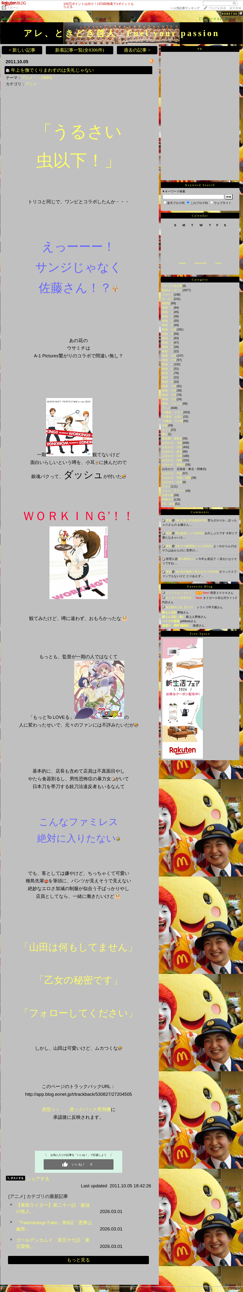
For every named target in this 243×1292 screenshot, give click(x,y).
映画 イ (168, 312)
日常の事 (168, 495)
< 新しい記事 (22, 50)
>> (185, 8)
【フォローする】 (210, 19)
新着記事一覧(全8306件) (79, 50)
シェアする (37, 1178)
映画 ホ (168, 382)
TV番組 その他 (172, 421)
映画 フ (168, 373)
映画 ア (168, 307)
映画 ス (168, 342)
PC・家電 (168, 504)
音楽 (165, 425)
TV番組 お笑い (172, 416)
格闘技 (166, 303)
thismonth (200, 263)
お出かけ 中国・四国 (176, 477)
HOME (6, 19)
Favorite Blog (200, 586)
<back (182, 263)
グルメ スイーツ (173, 491)
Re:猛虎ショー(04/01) (190, 533)
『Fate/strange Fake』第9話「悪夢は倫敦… (54, 1225)
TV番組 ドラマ (172, 412)
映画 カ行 (169, 329)
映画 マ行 (169, 386)
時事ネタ (168, 499)
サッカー (168, 299)
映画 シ (168, 338)
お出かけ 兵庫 (172, 456)
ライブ (166, 429)
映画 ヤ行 (169, 390)
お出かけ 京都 (172, 447)
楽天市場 (235, 8)
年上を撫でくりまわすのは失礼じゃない (52, 70)
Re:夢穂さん (186, 559)
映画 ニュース (172, 403)
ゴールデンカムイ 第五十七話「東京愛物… (53, 1243)
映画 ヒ (168, 368)
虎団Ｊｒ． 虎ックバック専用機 (76, 1109)
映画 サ (168, 334)
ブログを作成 (217, 8)
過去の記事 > (137, 50)
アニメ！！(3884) (36, 78)
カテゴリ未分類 (172, 286)
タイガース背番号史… (180, 598)
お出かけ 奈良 (172, 451)
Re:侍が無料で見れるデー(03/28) (197, 571)
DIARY (18, 19)
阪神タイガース (172, 290)
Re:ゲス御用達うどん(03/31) (194, 546)
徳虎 (169, 533)
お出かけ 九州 (172, 482)
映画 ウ (168, 316)
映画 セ (168, 347)
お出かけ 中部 (172, 473)
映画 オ (168, 325)
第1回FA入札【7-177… (181, 607)
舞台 (165, 434)
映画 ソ (168, 351)
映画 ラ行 (169, 395)
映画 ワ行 (169, 399)
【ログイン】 (233, 19)
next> (218, 263)
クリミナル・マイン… (180, 593)
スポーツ (12, 7)
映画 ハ (168, 364)
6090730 (230, 14)
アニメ (31, 84)
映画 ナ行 (169, 360)
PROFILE (33, 19)
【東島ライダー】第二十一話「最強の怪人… (53, 1208)
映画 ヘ (168, 377)
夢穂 (169, 520)
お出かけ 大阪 (172, 443)
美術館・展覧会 (172, 438)
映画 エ (168, 320)
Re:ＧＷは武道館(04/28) (192, 520)
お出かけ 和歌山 (173, 464)
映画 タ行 (169, 355)
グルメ (166, 486)
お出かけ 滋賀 (172, 460)
